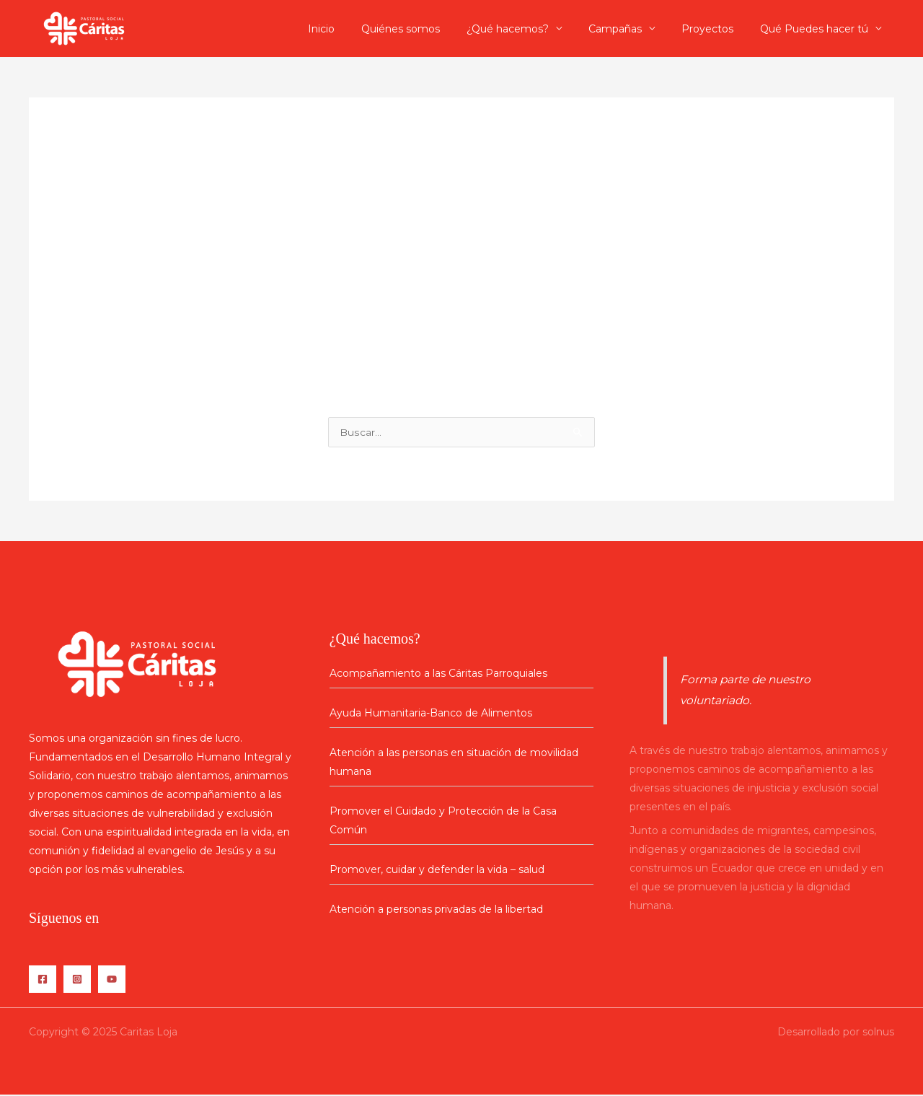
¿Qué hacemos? (530, 28)
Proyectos (717, 28)
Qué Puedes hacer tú (817, 28)
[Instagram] (77, 980)
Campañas (631, 28)
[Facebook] (42, 980)
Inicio (356, 28)
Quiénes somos (429, 28)
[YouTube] (111, 980)
